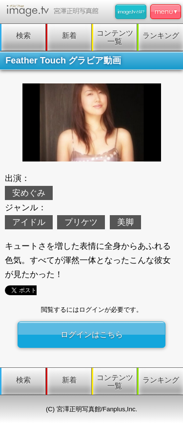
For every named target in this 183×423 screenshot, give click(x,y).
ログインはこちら (92, 334)
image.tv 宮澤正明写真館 (54, 11)
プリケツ (81, 222)
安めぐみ (28, 193)
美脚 (125, 222)
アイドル (28, 222)
